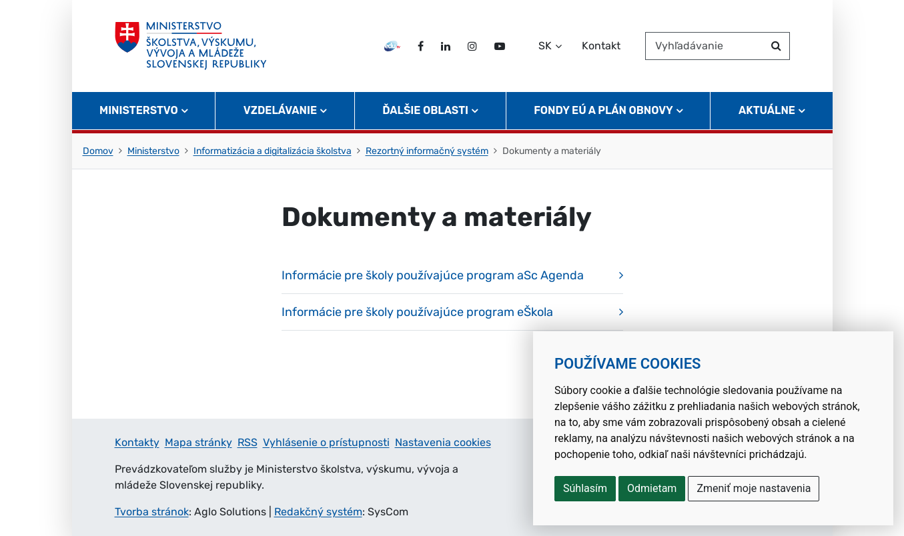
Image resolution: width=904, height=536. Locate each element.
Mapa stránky (198, 442)
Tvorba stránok (152, 511)
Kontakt (601, 45)
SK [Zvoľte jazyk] (545, 45)
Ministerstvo (153, 151)
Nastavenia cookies (443, 442)
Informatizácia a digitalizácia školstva (272, 151)
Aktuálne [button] (767, 110)
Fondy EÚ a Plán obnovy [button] (603, 110)
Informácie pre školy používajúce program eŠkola (417, 312)
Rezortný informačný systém (427, 151)
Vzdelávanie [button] (280, 110)
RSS (248, 442)
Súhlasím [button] (585, 488)
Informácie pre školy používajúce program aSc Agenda (433, 275)
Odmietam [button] (651, 488)
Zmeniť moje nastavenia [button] (754, 488)
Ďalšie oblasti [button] (425, 110)
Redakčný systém (318, 511)
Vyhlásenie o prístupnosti (326, 442)
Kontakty (137, 442)
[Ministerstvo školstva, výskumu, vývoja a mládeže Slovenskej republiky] (191, 46)
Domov (98, 151)
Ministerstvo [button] (138, 110)
